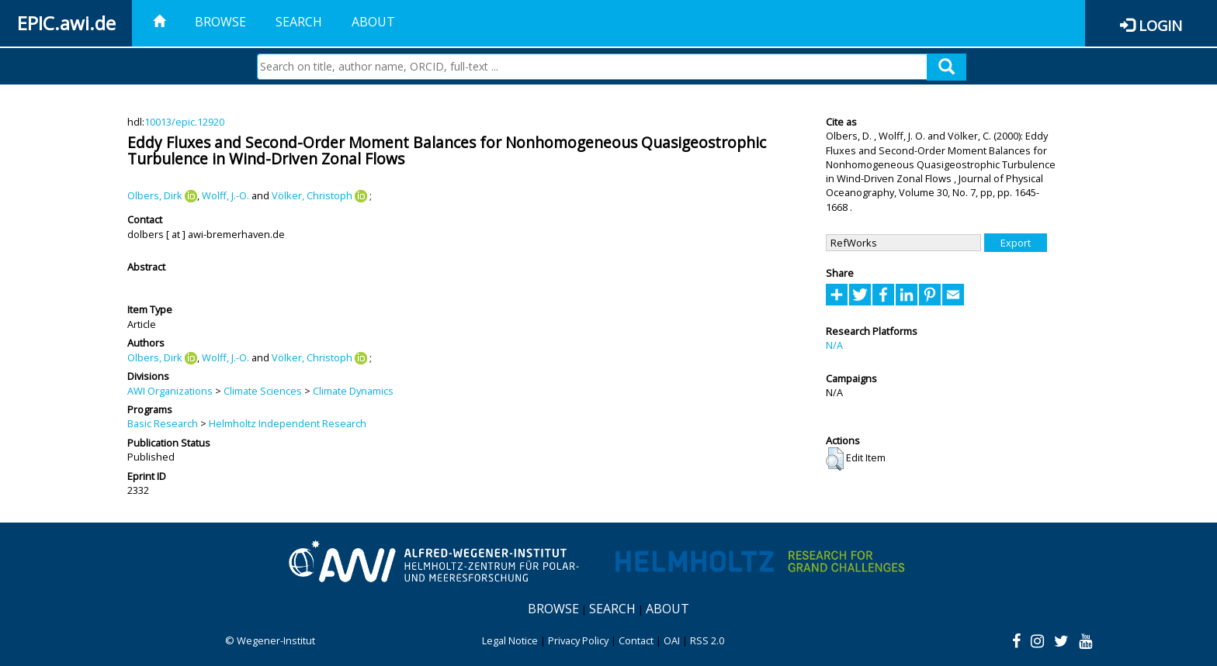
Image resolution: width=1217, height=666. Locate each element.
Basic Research (162, 423)
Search (299, 21)
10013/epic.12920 (184, 122)
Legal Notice (510, 640)
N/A (834, 345)
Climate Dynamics (353, 391)
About (373, 21)
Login (1160, 25)
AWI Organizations (170, 391)
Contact (636, 640)
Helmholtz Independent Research (287, 423)
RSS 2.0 (707, 640)
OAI (672, 640)
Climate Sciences (263, 391)
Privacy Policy (578, 640)
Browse (220, 21)
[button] (835, 459)
